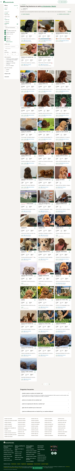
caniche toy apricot (21, 422)
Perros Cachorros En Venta (8, 446)
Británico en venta (18, 451)
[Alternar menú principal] (1, 2)
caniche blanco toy (61, 424)
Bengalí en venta (18, 455)
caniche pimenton (61, 433)
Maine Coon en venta (19, 457)
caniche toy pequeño (49, 420)
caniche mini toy (21, 435)
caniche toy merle (34, 429)
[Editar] (17, 49)
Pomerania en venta (7, 454)
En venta (7, 14)
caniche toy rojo (21, 431)
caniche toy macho (21, 418)
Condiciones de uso (41, 455)
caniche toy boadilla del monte (10, 434)
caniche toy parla (7, 422)
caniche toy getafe (8, 424)
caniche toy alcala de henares (10, 432)
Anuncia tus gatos (41, 460)
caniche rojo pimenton (35, 422)
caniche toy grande (35, 420)
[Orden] (63, 14)
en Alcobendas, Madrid (48, 6)
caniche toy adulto (48, 418)
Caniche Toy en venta (8, 460)
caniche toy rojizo (34, 435)
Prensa (39, 453)
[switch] (11, 20)
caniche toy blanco (21, 424)
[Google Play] (54, 446)
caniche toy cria (61, 429)
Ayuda (39, 451)
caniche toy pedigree (49, 426)
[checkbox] (5, 27)
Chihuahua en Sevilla (30, 454)
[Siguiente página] (49, 384)
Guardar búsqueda (25, 14)
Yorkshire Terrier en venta (9, 452)
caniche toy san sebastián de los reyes (10, 429)
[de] (8, 79)
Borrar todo (16, 5)
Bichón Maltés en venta (8, 450)
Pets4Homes (13, 463)
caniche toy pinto (7, 430)
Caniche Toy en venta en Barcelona (31, 459)
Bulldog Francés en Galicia (31, 456)
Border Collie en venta (8, 456)
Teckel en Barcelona (30, 448)
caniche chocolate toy (49, 424)
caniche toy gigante (48, 429)
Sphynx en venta (18, 453)
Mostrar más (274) (9, 44)
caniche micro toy (34, 418)
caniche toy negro (34, 426)
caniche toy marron (21, 426)
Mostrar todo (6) (9, 66)
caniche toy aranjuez (8, 436)
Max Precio (14, 77)
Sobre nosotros (40, 447)
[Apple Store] (54, 450)
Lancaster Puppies (44, 463)
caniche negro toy (34, 433)
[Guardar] (35, 34)
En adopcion (13, 14)
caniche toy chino (48, 433)
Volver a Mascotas (7, 7)
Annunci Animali (37, 463)
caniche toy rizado (48, 431)
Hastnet (18, 463)
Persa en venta (18, 459)
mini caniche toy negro (62, 435)
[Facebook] (52, 453)
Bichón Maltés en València (31, 452)
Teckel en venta (7, 458)
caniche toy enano (21, 433)
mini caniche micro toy (62, 420)
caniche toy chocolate (22, 429)
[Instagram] (55, 453)
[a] (15, 79)
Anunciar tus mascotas (42, 457)
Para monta (7, 16)
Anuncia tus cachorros (42, 458)
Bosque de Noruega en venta (19, 449)
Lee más (69, 11)
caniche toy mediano (35, 424)
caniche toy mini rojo (62, 422)
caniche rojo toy (61, 418)
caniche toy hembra (22, 420)
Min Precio (6, 77)
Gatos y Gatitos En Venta (20, 446)
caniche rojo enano (35, 431)
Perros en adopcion (30, 461)
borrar (17, 22)
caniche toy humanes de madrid (10, 420)
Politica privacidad (41, 449)
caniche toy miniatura (49, 435)
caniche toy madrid (8, 418)
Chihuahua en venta (7, 448)
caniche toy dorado (61, 426)
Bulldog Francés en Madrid (31, 450)
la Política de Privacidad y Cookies (15, 467)
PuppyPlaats (23, 463)
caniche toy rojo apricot (62, 431)
